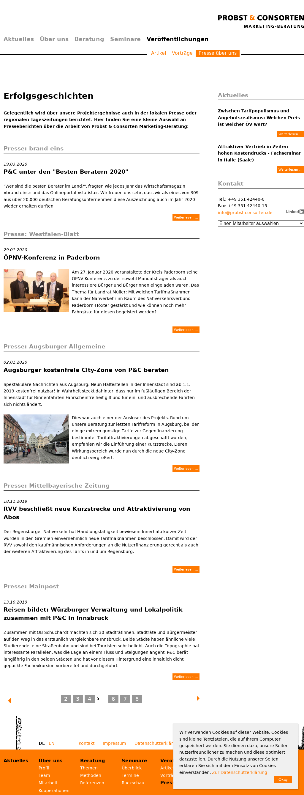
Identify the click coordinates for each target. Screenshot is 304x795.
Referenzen (92, 782)
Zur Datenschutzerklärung (239, 772)
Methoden (90, 775)
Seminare (125, 39)
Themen (89, 768)
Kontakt (86, 743)
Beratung (89, 39)
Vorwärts (198, 698)
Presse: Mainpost (31, 586)
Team (44, 775)
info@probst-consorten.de (245, 212)
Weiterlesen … (186, 217)
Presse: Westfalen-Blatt (41, 234)
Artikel (158, 53)
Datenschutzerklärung (157, 743)
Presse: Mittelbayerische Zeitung (57, 485)
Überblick (132, 768)
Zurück (12, 700)
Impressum (114, 743)
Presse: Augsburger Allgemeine (54, 346)
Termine (130, 775)
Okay (283, 779)
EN (51, 743)
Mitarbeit (48, 782)
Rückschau (133, 782)
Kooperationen (54, 790)
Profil (44, 768)
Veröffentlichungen (178, 39)
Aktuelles (19, 39)
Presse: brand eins (34, 148)
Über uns (54, 39)
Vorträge (182, 53)
